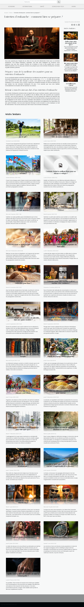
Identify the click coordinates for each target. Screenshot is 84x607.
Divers (74, 6)
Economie (11, 6)
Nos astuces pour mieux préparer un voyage (71, 64)
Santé (42, 6)
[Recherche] (40, 2)
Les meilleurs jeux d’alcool (71, 84)
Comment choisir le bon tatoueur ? (23, 537)
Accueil (6, 12)
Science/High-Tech (58, 6)
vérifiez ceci (44, 79)
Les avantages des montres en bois (60, 537)
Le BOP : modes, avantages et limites (61, 501)
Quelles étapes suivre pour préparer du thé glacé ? (71, 43)
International (27, 6)
